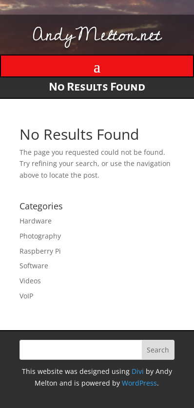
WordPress (139, 383)
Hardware (35, 220)
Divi (138, 371)
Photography (40, 236)
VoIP (26, 295)
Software (33, 265)
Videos (30, 280)
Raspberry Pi (40, 251)
